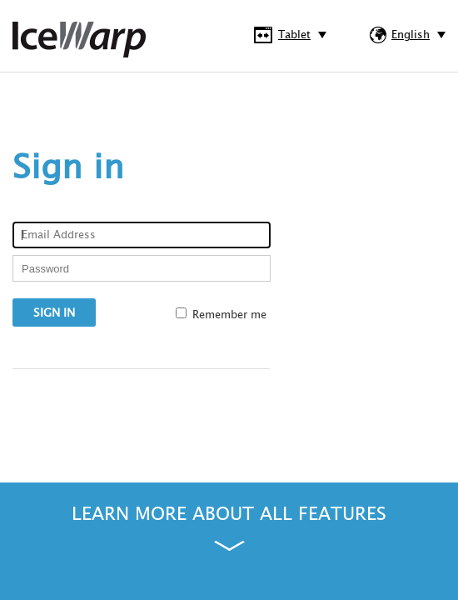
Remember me (229, 315)
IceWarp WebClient (79, 40)
